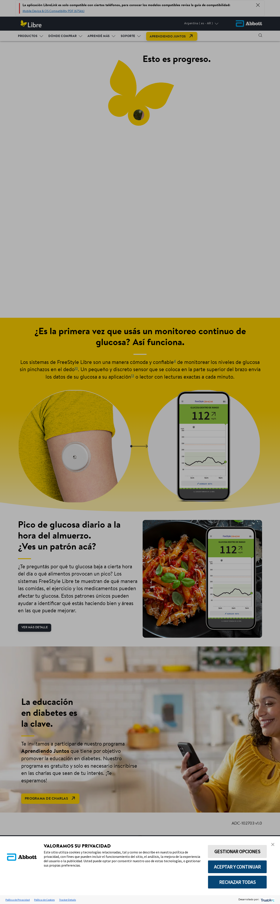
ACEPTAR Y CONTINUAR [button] (237, 867)
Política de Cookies (44, 899)
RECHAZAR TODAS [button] (237, 882)
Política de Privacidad (17, 899)
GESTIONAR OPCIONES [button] (237, 851)
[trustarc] (267, 899)
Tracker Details (67, 899)
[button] (272, 844)
